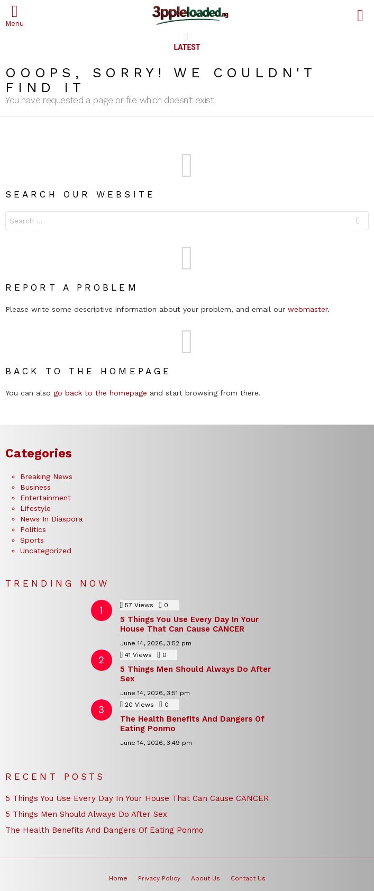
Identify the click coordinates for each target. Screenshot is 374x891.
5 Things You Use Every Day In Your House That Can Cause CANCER (189, 624)
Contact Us (248, 878)
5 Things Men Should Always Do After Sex (86, 814)
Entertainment (45, 497)
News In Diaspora (51, 519)
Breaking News (46, 476)
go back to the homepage (100, 393)
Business (35, 487)
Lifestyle (35, 508)
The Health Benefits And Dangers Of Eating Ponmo (104, 830)
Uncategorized (45, 550)
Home (118, 878)
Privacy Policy (159, 878)
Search (358, 222)
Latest (187, 42)
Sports (32, 540)
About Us (205, 878)
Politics (33, 529)
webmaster (307, 309)
